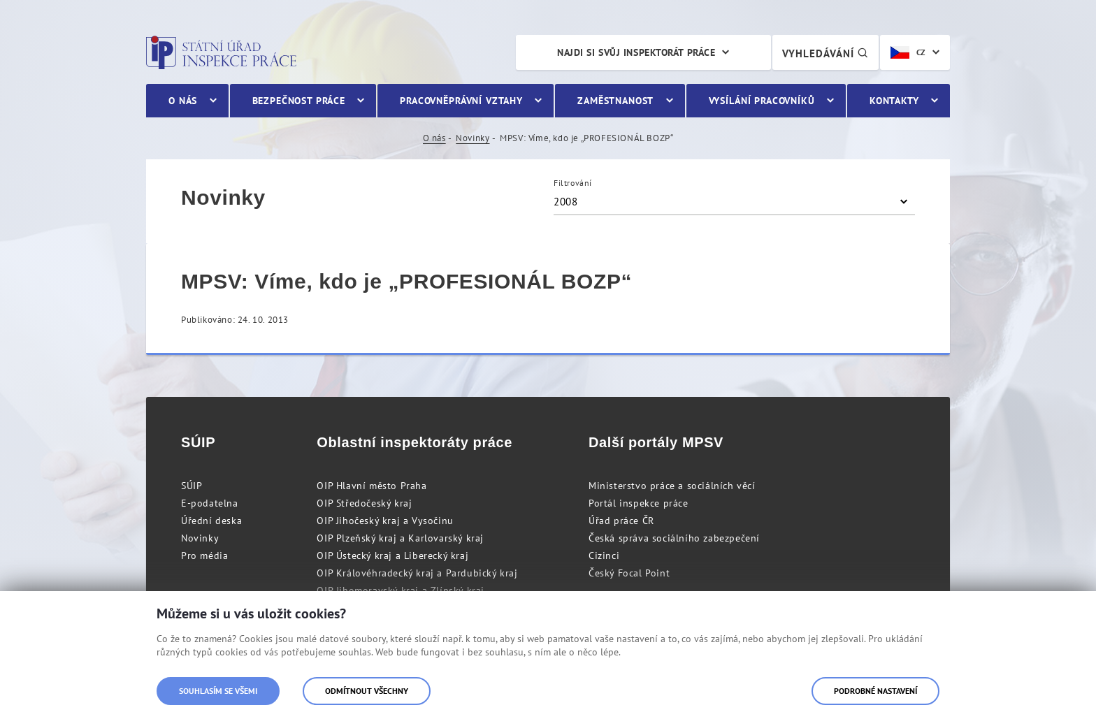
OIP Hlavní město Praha (371, 485)
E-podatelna (209, 503)
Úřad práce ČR (621, 520)
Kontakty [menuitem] (894, 100)
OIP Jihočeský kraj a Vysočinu (385, 520)
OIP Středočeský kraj (364, 503)
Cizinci (604, 555)
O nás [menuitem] (182, 100)
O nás (434, 138)
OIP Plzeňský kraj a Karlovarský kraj (400, 538)
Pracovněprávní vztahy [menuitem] (461, 100)
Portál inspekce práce (638, 503)
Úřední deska (211, 520)
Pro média (204, 555)
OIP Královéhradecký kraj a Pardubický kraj (417, 573)
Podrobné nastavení (875, 690)
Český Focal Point (629, 573)
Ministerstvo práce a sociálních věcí (672, 485)
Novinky (472, 138)
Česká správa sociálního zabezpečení (674, 538)
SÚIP (191, 485)
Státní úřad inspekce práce (221, 52)
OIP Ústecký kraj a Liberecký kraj (392, 555)
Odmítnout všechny (366, 690)
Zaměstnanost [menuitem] (615, 100)
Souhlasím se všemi (218, 690)
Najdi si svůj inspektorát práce (636, 52)
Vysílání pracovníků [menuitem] (762, 100)
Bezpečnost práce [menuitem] (298, 100)
